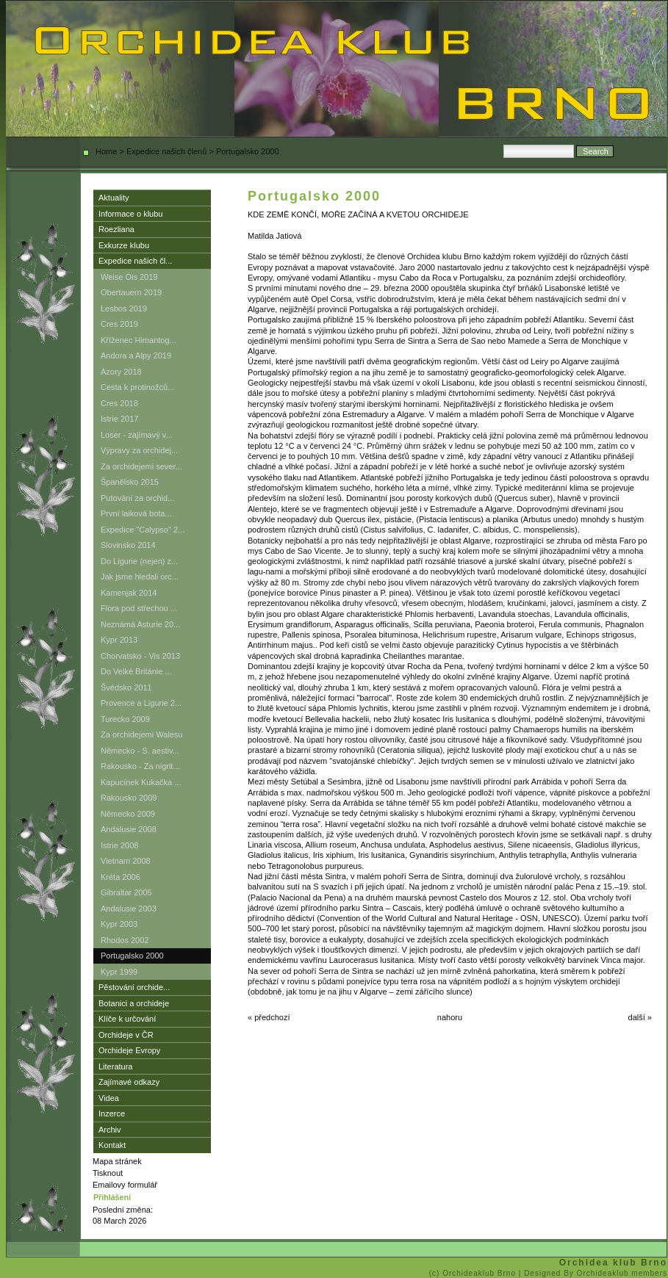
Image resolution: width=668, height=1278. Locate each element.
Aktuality (113, 197)
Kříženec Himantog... (138, 340)
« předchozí (269, 1017)
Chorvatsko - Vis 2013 (140, 655)
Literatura (115, 1066)
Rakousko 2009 (129, 797)
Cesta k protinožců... (137, 387)
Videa (108, 1098)
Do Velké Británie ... (136, 671)
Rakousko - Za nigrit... (140, 766)
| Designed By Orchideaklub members (593, 1273)
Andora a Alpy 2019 (136, 355)
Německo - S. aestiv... (140, 750)
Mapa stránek (117, 1161)
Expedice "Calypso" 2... (142, 529)
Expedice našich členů (166, 151)
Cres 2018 (119, 403)
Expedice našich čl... (135, 260)
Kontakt (112, 1145)
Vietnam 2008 (126, 860)
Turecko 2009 (125, 719)
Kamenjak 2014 (129, 592)
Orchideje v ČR (126, 1034)
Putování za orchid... (137, 498)
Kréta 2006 (120, 877)
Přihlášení (112, 1197)
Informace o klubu (130, 213)
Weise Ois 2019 (129, 276)
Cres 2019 (119, 324)
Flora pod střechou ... (139, 608)
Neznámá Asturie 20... (140, 624)
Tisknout (108, 1173)
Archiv (109, 1129)
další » (640, 1017)
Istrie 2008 (119, 845)
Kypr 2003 (119, 924)
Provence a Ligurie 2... (141, 702)
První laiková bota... (136, 513)
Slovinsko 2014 (128, 545)
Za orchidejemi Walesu (141, 734)
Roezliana (116, 229)
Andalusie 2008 (129, 829)
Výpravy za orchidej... (139, 450)
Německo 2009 (128, 813)
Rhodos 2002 (124, 940)
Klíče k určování (127, 1018)
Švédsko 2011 (126, 687)
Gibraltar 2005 (126, 892)
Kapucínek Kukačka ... (141, 782)
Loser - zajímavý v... (137, 434)
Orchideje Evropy (129, 1050)
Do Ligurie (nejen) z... (139, 561)
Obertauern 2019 (131, 292)
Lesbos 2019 (124, 308)
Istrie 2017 (119, 418)
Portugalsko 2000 (132, 955)
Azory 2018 (121, 371)
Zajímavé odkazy (128, 1081)
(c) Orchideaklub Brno (474, 1273)
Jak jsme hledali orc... (140, 576)
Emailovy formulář (125, 1184)
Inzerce (111, 1113)
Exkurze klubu (123, 245)
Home (106, 151)
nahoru (449, 1017)
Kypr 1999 (119, 971)
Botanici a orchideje (133, 1003)
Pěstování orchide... (134, 987)
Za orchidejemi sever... (141, 466)
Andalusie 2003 (129, 908)
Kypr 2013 (119, 639)
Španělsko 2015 (130, 481)
